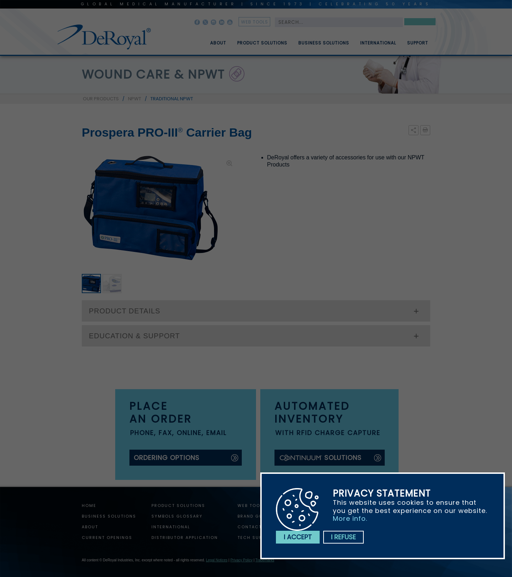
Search (419, 23)
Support (417, 46)
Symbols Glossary (177, 516)
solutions (320, 457)
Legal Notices (217, 560)
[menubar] (313, 40)
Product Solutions (262, 46)
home (89, 505)
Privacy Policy (241, 560)
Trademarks (264, 560)
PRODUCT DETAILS (124, 311)
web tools (254, 22)
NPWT (134, 98)
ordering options (166, 457)
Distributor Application (184, 537)
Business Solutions (323, 46)
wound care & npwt (153, 74)
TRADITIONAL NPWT (171, 98)
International (378, 46)
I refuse (343, 537)
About (218, 46)
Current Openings (107, 537)
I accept (298, 537)
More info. (350, 518)
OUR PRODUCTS (101, 98)
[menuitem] (212, 40)
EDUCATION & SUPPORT (134, 336)
